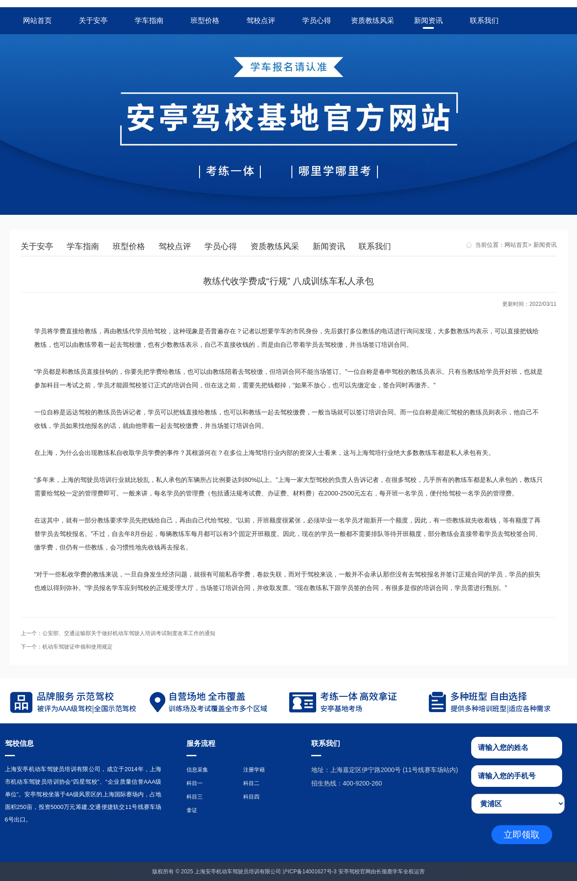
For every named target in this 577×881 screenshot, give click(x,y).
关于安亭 (93, 20)
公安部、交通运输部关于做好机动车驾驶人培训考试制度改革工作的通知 (128, 633)
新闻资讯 (428, 20)
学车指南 (149, 20)
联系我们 (484, 20)
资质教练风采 (372, 20)
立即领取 (522, 835)
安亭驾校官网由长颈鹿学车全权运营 (381, 871)
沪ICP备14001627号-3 (309, 871)
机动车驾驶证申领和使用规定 (77, 647)
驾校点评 (260, 20)
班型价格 (205, 20)
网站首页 (37, 20)
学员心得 (316, 20)
